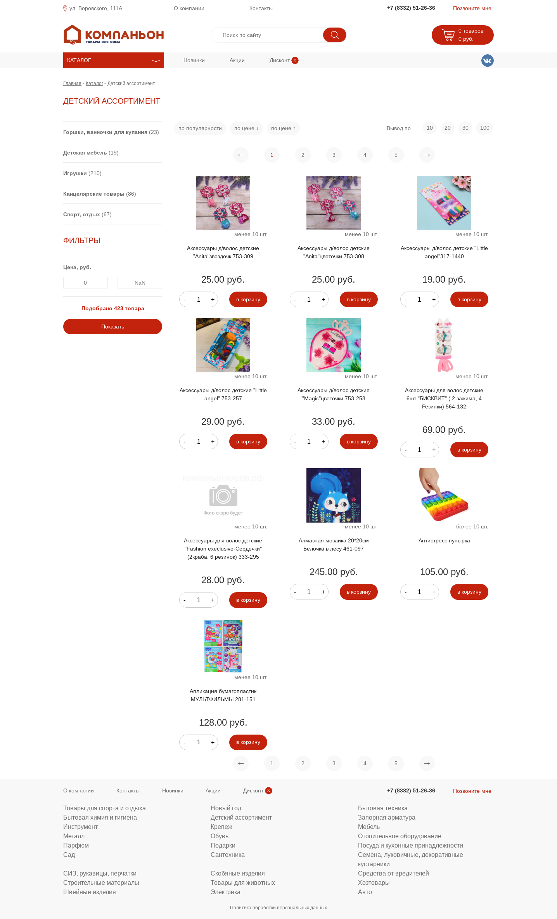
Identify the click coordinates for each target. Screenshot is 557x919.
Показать (112, 326)
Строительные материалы (101, 882)
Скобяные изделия (238, 873)
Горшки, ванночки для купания (105, 132)
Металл (74, 835)
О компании (189, 8)
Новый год (226, 807)
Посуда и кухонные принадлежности (410, 845)
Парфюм (76, 845)
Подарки (223, 845)
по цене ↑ (283, 128)
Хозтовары (374, 882)
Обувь (219, 835)
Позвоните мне (472, 8)
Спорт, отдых (81, 214)
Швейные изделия (89, 891)
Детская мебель (85, 152)
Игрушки (75, 173)
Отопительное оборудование (399, 835)
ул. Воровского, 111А (95, 8)
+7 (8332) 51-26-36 (411, 8)
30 (465, 128)
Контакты (261, 8)
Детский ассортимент (241, 817)
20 (448, 128)
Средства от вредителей (393, 873)
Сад (69, 854)
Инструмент (80, 826)
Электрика (225, 891)
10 (430, 128)
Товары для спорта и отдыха (104, 807)
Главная (72, 83)
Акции (237, 60)
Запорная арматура (386, 817)
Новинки (194, 60)
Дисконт (280, 60)
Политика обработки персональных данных (278, 907)
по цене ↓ (246, 128)
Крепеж (221, 826)
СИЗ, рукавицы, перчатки (100, 873)
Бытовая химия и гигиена (100, 817)
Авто (365, 891)
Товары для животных (243, 882)
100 (485, 128)
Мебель (369, 826)
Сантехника (228, 854)
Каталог (94, 83)
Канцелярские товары (94, 194)
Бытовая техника (383, 807)
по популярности (200, 128)
